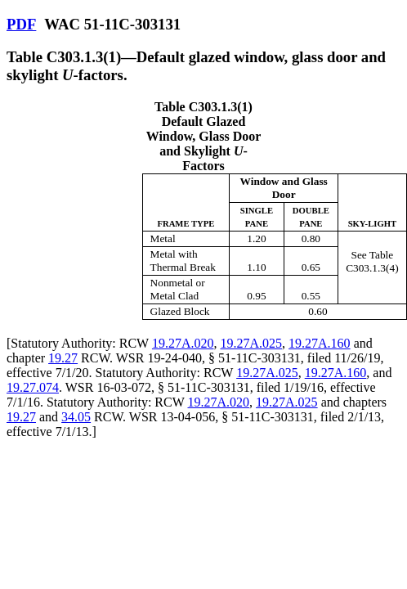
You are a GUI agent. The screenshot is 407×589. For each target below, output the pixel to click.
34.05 (76, 417)
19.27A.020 (183, 343)
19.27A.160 (319, 343)
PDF (21, 24)
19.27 (63, 358)
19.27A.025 (252, 343)
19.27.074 (33, 387)
